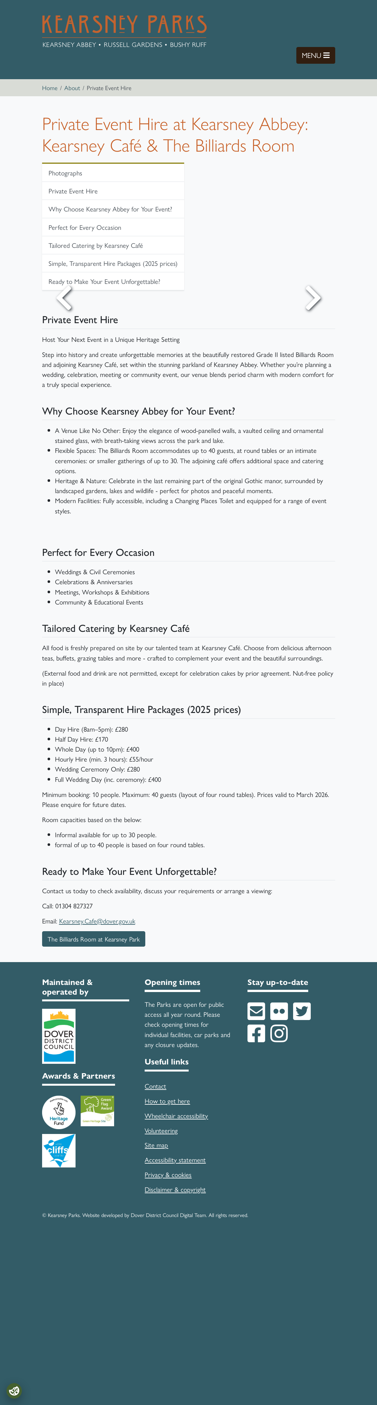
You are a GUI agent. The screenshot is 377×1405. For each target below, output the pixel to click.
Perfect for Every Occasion (85, 227)
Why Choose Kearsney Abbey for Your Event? (110, 208)
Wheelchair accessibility (176, 1280)
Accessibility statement (175, 1324)
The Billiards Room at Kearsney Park (94, 1104)
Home (50, 87)
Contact (155, 1251)
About (72, 87)
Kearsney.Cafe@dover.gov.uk (97, 1086)
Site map (156, 1310)
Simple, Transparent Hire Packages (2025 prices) (113, 263)
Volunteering (161, 1295)
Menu (318, 55)
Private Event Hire (73, 190)
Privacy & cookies (168, 1339)
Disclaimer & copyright (175, 1354)
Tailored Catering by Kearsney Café (96, 245)
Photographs (65, 172)
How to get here (167, 1265)
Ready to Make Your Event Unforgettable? (104, 281)
